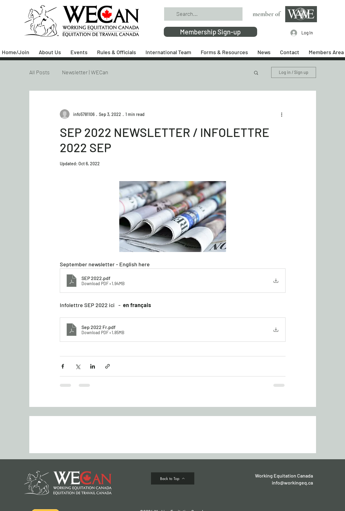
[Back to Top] (172, 478)
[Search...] (203, 14)
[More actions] (282, 114)
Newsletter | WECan (85, 72)
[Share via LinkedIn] (92, 366)
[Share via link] (107, 366)
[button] (256, 72)
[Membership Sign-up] (210, 32)
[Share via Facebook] (63, 366)
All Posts (39, 72)
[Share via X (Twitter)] (78, 366)
